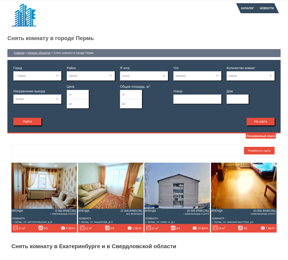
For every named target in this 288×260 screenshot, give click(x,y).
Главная (19, 52)
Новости (267, 8)
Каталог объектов (39, 52)
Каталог (247, 8)
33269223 (37, 76)
